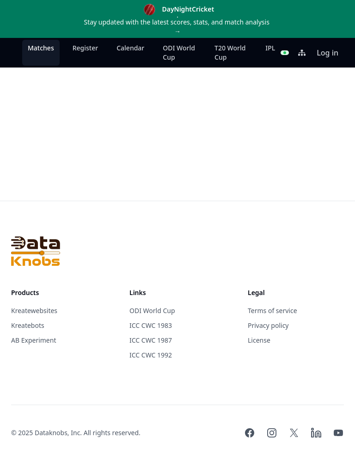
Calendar (130, 47)
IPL (270, 47)
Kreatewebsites (34, 310)
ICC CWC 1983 (150, 325)
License (259, 340)
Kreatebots (27, 325)
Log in (327, 53)
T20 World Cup (229, 52)
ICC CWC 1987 (150, 340)
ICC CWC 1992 (150, 355)
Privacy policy (268, 325)
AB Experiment (33, 340)
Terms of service (272, 310)
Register (85, 47)
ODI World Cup (179, 52)
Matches (41, 47)
